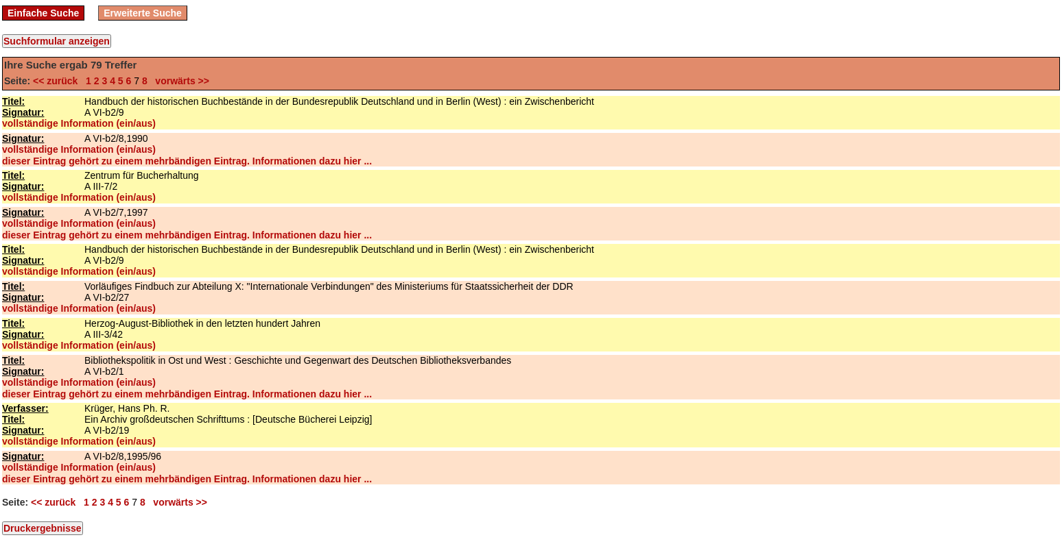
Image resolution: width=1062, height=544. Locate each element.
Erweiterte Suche (143, 13)
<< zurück (58, 80)
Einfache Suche (43, 13)
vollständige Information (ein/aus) (79, 123)
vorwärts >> (179, 80)
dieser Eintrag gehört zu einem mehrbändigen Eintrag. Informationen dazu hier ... (187, 161)
